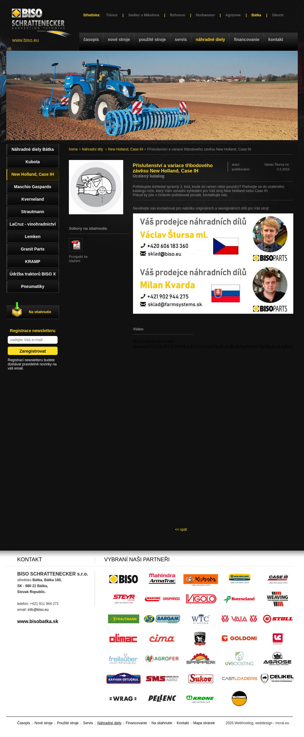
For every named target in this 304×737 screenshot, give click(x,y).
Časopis (91, 39)
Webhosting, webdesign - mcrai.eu (262, 723)
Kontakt (275, 39)
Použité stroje (152, 39)
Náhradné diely (210, 39)
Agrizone (232, 15)
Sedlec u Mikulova (143, 15)
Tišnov (111, 15)
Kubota (33, 161)
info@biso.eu (38, 610)
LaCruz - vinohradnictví (33, 224)
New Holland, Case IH (125, 149)
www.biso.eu (25, 40)
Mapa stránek (204, 723)
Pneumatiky (33, 286)
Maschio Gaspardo (32, 186)
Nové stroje (119, 39)
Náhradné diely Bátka (33, 149)
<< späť (181, 529)
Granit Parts (33, 249)
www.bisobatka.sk (37, 621)
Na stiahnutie (40, 312)
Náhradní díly (92, 149)
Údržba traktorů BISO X (33, 274)
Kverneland (32, 199)
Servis (181, 39)
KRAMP (32, 261)
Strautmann (32, 211)
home (73, 149)
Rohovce (177, 15)
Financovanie (246, 39)
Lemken (33, 236)
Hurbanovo (205, 15)
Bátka (256, 15)
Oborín (278, 15)
